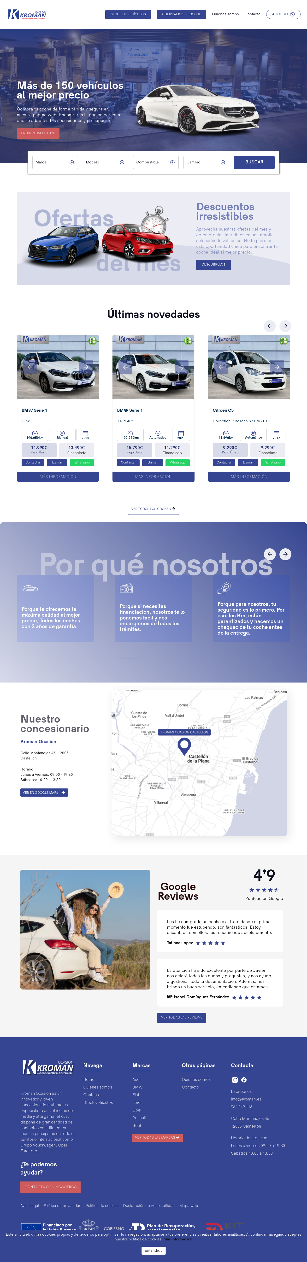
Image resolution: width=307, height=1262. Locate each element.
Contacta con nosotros (50, 1187)
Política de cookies (102, 1206)
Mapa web (188, 1206)
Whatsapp (82, 462)
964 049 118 (241, 1107)
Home (88, 1080)
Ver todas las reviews (181, 1017)
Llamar (57, 462)
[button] (30, 367)
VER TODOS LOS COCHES (153, 508)
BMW (137, 1087)
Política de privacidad (63, 1206)
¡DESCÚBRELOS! (214, 264)
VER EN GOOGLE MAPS (44, 792)
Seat (136, 1126)
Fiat (135, 1095)
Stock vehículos (98, 1103)
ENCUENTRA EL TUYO (38, 133)
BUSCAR (254, 162)
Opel (137, 1110)
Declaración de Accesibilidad (149, 1206)
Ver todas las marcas (157, 1137)
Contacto (91, 1095)
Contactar (32, 462)
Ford (136, 1103)
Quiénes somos (97, 1087)
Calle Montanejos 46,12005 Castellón (251, 1122)
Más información (58, 477)
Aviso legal (29, 1206)
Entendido (154, 1250)
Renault (139, 1118)
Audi (136, 1080)
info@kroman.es (246, 1099)
